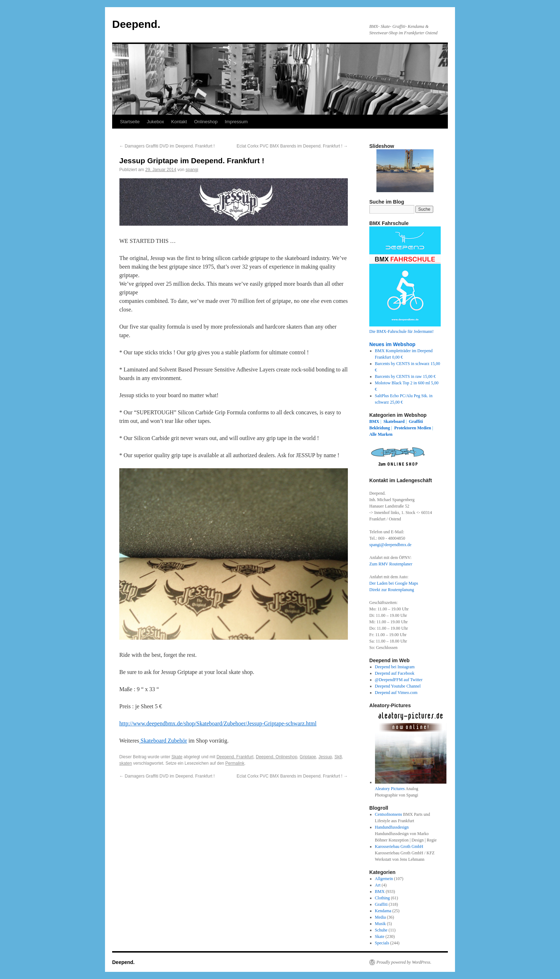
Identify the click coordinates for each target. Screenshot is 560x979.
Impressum (236, 121)
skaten (125, 763)
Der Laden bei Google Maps (393, 583)
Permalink (234, 763)
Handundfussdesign (392, 827)
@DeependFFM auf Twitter (398, 679)
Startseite (130, 121)
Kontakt (179, 121)
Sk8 (338, 756)
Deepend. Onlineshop (276, 756)
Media (380, 917)
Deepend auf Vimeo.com (396, 692)
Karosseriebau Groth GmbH (399, 846)
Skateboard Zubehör (163, 741)
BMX (374, 421)
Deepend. (136, 24)
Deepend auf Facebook (395, 673)
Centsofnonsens (388, 814)
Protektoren (405, 427)
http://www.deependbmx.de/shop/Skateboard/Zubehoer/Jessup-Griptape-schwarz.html (217, 723)
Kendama (383, 910)
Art (378, 885)
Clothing (382, 897)
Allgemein (384, 878)
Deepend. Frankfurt (234, 756)
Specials (382, 942)
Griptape (308, 756)
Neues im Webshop (392, 344)
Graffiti (416, 421)
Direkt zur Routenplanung (391, 589)
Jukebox (155, 121)
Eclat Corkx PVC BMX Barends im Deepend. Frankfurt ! (292, 146)
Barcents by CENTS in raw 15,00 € (405, 376)
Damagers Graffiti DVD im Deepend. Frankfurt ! (167, 146)
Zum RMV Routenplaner (390, 563)
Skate (176, 756)
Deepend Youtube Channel (398, 686)
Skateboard (394, 421)
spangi (192, 169)
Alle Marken (380, 434)
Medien (424, 427)
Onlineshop (206, 121)
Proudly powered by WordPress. (403, 962)
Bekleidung (379, 427)
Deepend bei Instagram (395, 666)
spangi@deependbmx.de (390, 544)
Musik (380, 923)
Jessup (325, 756)
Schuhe (381, 930)
